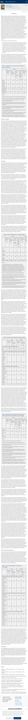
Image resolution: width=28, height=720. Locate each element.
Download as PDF (24, 11)
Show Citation (3, 11)
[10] (21, 501)
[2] (19, 31)
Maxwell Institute (18, 701)
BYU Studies (17, 700)
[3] (1, 35)
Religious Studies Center (10, 1)
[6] (7, 203)
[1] (9, 28)
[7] (2, 112)
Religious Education (18, 698)
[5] (5, 52)
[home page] (2, 1)
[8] (2, 115)
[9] (2, 462)
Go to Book (25, 5)
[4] (15, 75)
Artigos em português (18, 704)
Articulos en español (18, 703)
